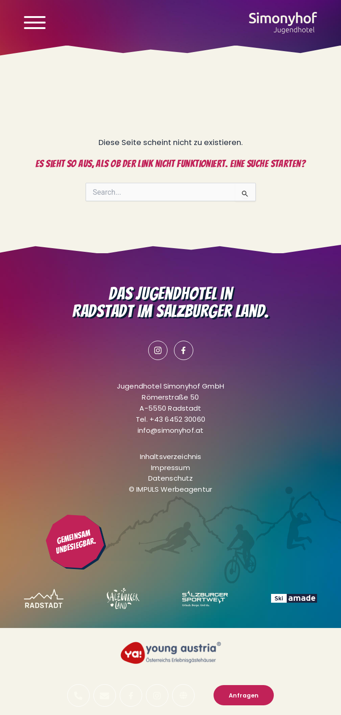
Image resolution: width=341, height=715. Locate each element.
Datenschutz (170, 478)
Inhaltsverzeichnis (171, 456)
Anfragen (244, 695)
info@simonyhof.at (171, 430)
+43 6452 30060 (177, 419)
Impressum (170, 467)
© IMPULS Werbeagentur (170, 489)
